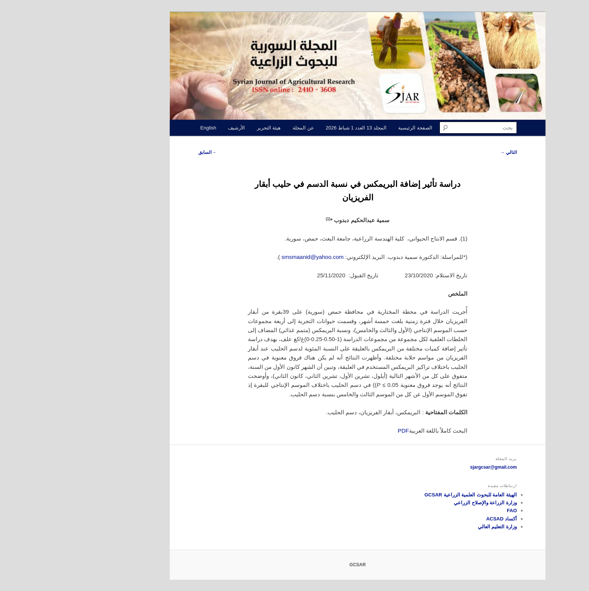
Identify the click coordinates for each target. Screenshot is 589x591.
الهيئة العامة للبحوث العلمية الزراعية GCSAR (407, 495)
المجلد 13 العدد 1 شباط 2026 (293, 128)
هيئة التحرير (206, 128)
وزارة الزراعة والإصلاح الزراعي (422, 502)
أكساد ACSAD (438, 519)
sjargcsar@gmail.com (430, 467)
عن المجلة (240, 128)
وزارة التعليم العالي (434, 526)
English (145, 128)
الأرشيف (173, 128)
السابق (144, 152)
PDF (340, 430)
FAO (449, 510)
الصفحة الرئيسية (352, 128)
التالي (445, 152)
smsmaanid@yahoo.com (250, 257)
